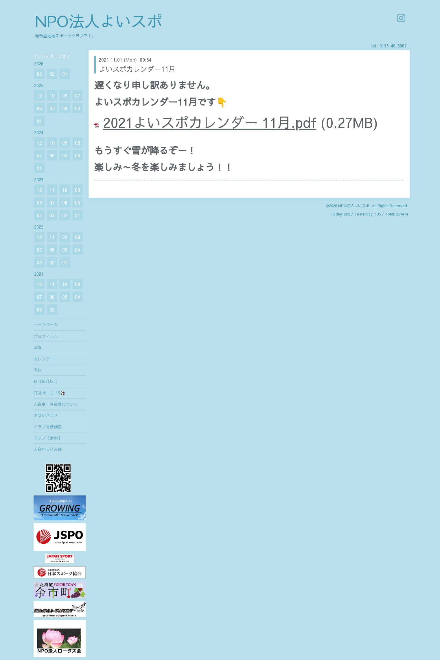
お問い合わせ (46, 415)
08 (77, 142)
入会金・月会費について (56, 404)
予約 (38, 370)
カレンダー (44, 359)
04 (64, 108)
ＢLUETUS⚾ (46, 381)
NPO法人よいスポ (98, 21)
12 (39, 95)
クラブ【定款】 (48, 438)
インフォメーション (52, 56)
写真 (38, 347)
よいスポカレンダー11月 (137, 69)
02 (52, 74)
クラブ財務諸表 (48, 426)
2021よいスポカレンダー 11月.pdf (209, 122)
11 (52, 190)
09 (64, 95)
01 (64, 74)
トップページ (46, 324)
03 (39, 74)
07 (77, 95)
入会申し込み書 (48, 449)
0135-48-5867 (393, 46)
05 (52, 108)
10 (52, 95)
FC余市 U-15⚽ (49, 393)
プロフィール (46, 336)
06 (39, 108)
